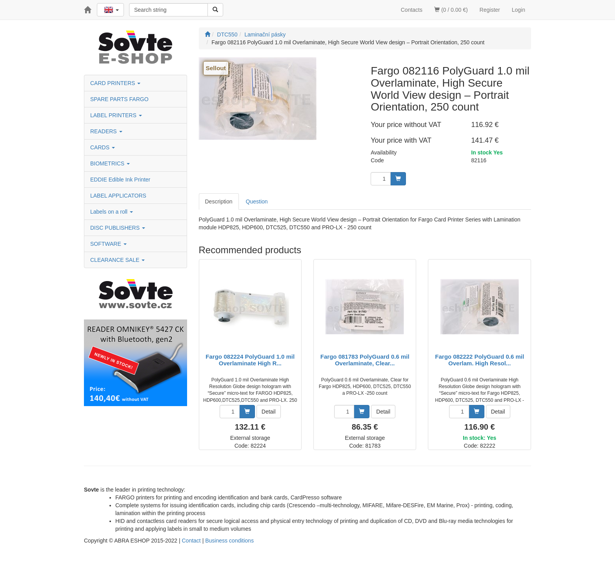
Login (518, 10)
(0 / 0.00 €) (451, 10)
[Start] (207, 34)
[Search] (215, 9)
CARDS (102, 147)
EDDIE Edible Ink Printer (120, 179)
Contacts (411, 10)
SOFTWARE (108, 244)
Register (490, 10)
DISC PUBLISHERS (117, 228)
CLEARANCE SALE (117, 260)
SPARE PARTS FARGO (119, 99)
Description (219, 201)
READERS (106, 131)
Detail (269, 411)
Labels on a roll (111, 212)
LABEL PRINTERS (116, 115)
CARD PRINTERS (115, 83)
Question (257, 201)
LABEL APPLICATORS (118, 195)
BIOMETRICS (110, 163)
